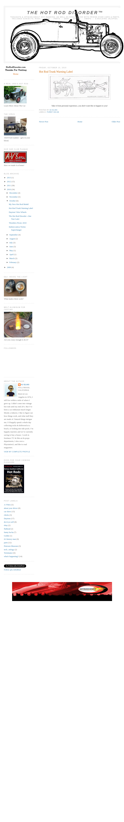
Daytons (7, 518)
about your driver (11, 508)
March (12, 258)
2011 (9, 185)
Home (80, 122)
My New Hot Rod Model (19, 204)
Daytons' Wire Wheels (17, 212)
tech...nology (9, 549)
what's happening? (11, 556)
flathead (7, 529)
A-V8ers (7, 505)
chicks (6, 515)
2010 (9, 189)
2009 (9, 267)
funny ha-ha (53, 112)
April (11, 254)
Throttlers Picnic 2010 (17, 223)
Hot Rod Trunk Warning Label (21, 208)
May (11, 250)
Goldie (6, 536)
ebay (6, 525)
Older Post (116, 122)
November (13, 197)
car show (7, 511)
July (11, 242)
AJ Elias (25, 384)
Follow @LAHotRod (12, 570)
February (13, 262)
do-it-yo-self (9, 522)
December (13, 193)
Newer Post (43, 122)
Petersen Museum (11, 546)
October (12, 201)
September (13, 235)
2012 (9, 181)
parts (6, 542)
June (11, 246)
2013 (9, 177)
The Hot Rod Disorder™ (65, 12)
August (12, 239)
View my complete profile (17, 452)
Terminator (8, 553)
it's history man (10, 539)
